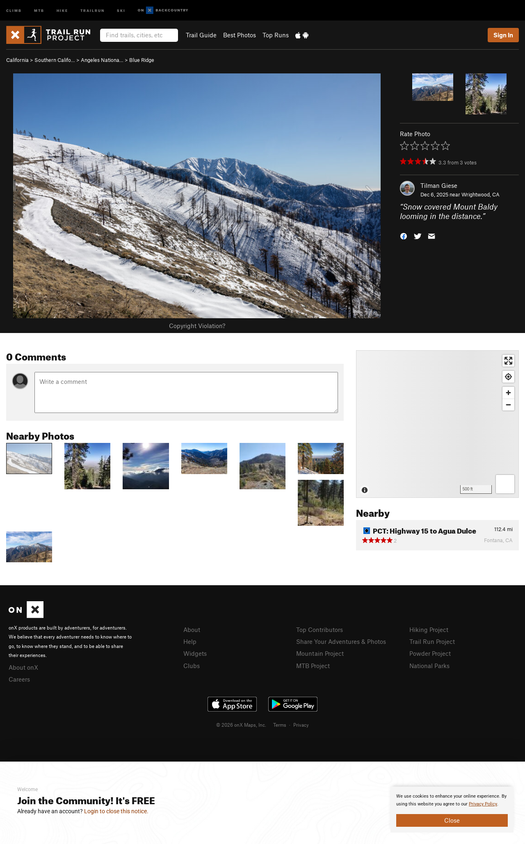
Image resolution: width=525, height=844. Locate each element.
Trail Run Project (432, 641)
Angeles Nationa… (102, 60)
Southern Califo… (54, 60)
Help (189, 641)
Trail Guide (201, 35)
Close (452, 820)
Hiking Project (428, 629)
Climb (14, 10)
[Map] (437, 424)
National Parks (429, 665)
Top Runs (275, 35)
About (191, 629)
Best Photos (239, 35)
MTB (39, 10)
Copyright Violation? (197, 325)
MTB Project (313, 665)
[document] (452, 809)
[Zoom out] (508, 405)
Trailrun (92, 10)
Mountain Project (320, 653)
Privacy (301, 725)
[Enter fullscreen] (508, 361)
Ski (121, 10)
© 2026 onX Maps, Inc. (241, 725)
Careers (19, 679)
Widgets (195, 653)
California (17, 60)
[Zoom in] (508, 393)
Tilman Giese (438, 185)
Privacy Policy (483, 804)
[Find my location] (508, 377)
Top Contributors (319, 629)
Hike (62, 10)
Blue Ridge (141, 60)
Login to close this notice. (116, 811)
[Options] (505, 484)
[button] (403, 235)
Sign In (503, 35)
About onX (23, 667)
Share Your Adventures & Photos (341, 641)
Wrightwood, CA (480, 194)
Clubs (191, 665)
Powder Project (430, 653)
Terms (279, 725)
